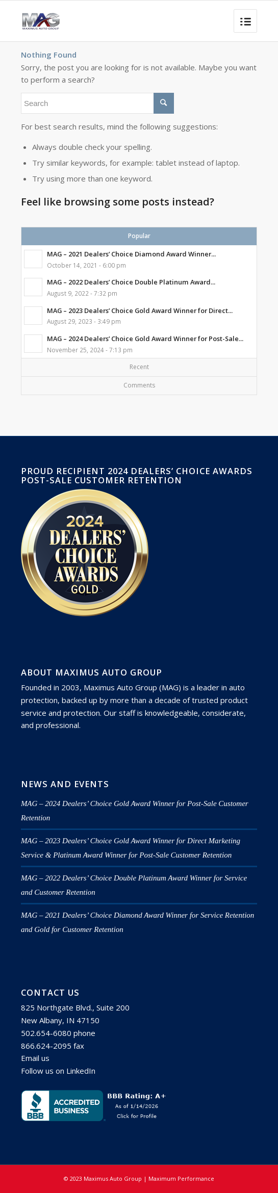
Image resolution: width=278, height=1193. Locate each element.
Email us (35, 1058)
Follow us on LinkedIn (58, 1071)
